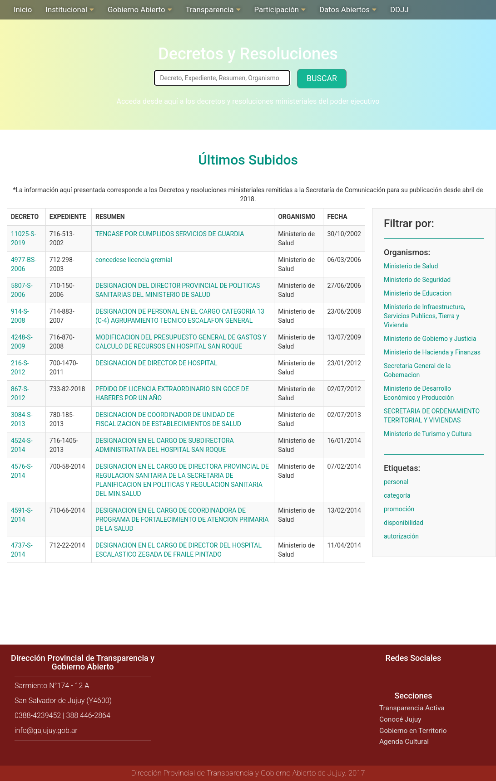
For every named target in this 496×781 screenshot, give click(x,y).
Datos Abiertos (344, 9)
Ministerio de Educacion (417, 293)
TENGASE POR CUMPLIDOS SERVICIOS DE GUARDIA (169, 234)
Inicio (23, 9)
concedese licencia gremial (133, 259)
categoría (397, 495)
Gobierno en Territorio (412, 731)
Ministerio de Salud (411, 266)
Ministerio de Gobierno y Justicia (430, 338)
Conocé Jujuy (400, 719)
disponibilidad (403, 522)
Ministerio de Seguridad (417, 279)
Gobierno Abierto (136, 9)
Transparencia (210, 9)
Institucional (66, 9)
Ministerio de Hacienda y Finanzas (432, 352)
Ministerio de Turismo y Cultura (427, 433)
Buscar (322, 78)
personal (396, 481)
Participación (276, 9)
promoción (399, 509)
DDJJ (399, 9)
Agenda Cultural (404, 741)
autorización (401, 536)
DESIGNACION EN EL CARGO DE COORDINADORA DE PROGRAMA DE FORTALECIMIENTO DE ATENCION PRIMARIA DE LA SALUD (181, 519)
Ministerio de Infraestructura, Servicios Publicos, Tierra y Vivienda (424, 316)
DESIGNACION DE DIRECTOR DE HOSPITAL (156, 363)
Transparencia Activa (412, 708)
